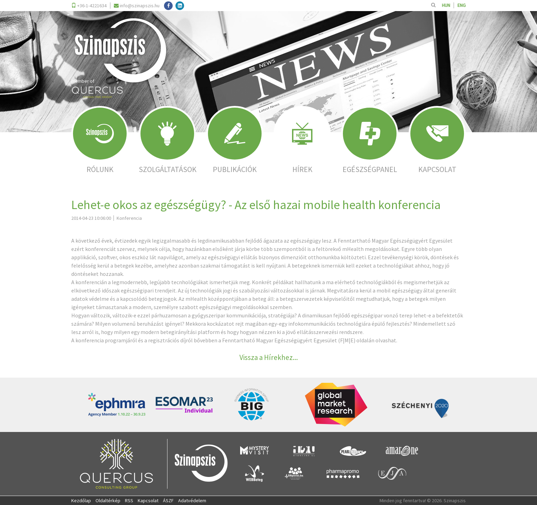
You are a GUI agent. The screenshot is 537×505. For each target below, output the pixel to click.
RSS (129, 500)
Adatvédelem (192, 500)
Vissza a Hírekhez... (268, 357)
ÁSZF (168, 500)
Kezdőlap (81, 500)
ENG (461, 5)
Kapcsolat (148, 500)
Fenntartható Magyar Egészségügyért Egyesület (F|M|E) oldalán (298, 340)
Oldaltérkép (107, 500)
